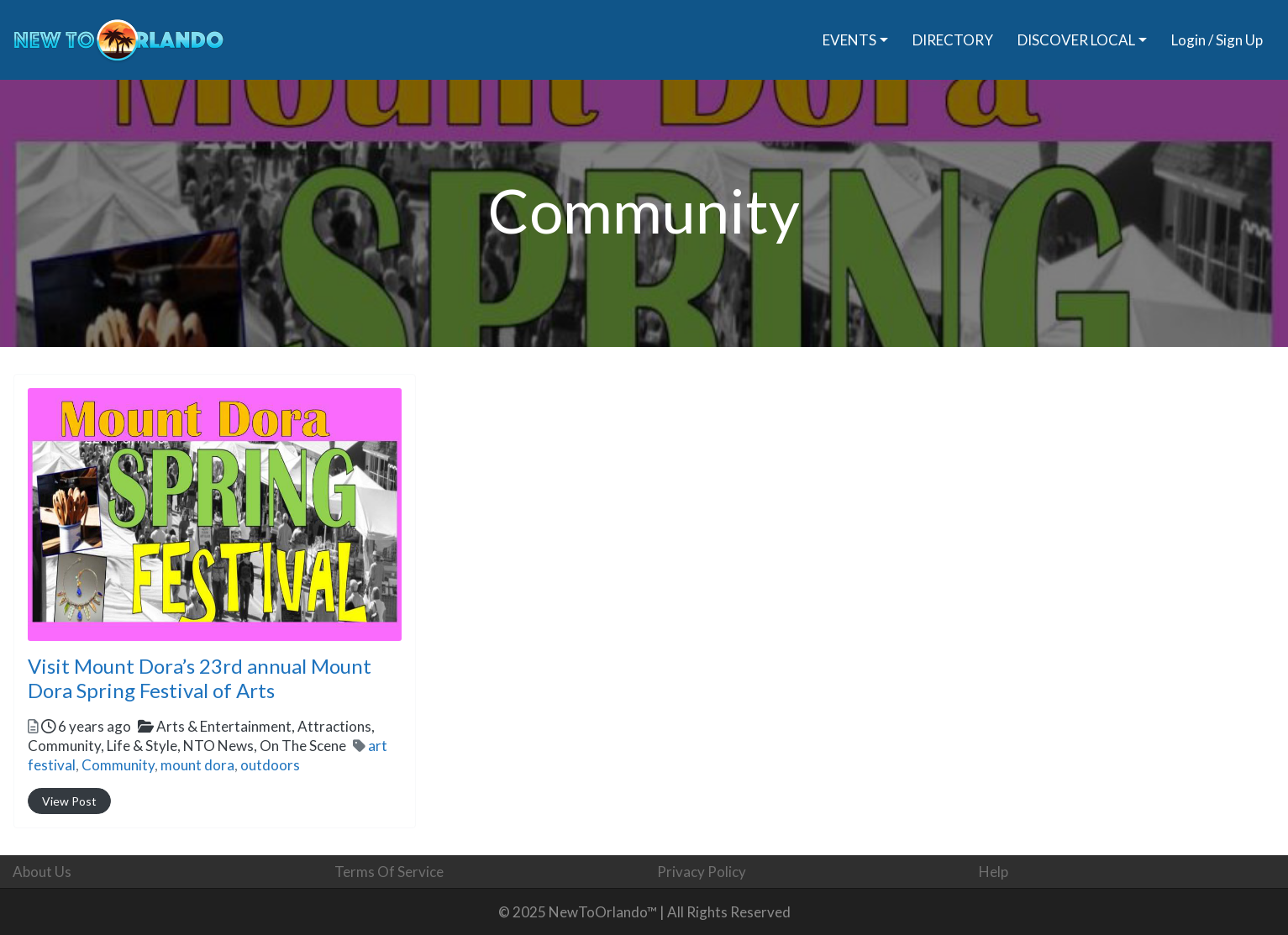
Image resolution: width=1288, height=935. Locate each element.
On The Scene (303, 745)
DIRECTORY (952, 40)
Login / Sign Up (1217, 40)
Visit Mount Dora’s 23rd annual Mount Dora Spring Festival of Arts (199, 678)
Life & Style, (226, 745)
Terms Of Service (389, 871)
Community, (187, 745)
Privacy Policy (701, 871)
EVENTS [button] (849, 40)
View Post (69, 801)
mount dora (197, 765)
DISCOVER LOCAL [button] (1076, 40)
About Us (42, 871)
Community (118, 765)
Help (993, 871)
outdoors (270, 765)
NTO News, (264, 745)
